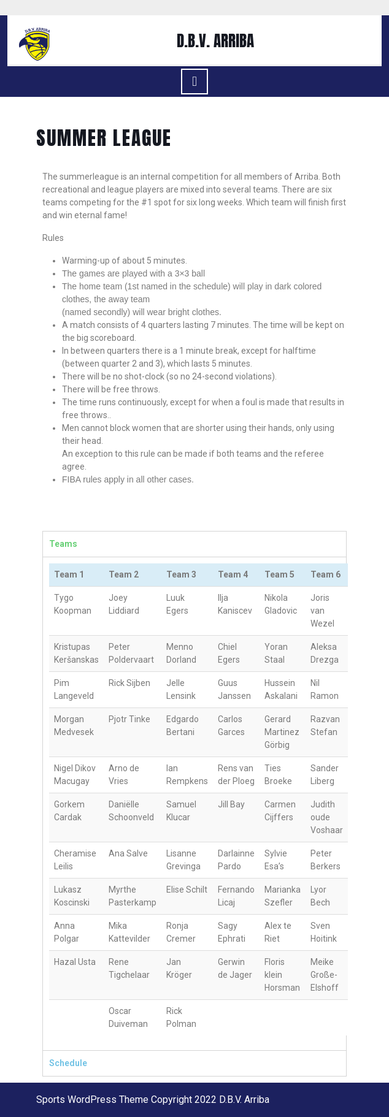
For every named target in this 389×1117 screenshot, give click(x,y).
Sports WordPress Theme (92, 1099)
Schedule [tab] (68, 1063)
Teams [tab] (63, 544)
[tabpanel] (194, 803)
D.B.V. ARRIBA (215, 40)
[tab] (194, 81)
